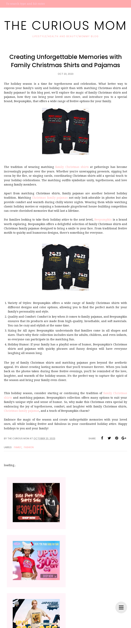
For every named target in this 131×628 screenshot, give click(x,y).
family (18, 447)
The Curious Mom (65, 25)
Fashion (29, 447)
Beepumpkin (103, 219)
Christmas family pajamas (50, 197)
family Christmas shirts (72, 166)
